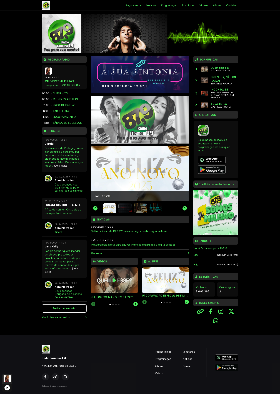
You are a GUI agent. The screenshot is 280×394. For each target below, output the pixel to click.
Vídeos (203, 5)
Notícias (151, 5)
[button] (109, 208)
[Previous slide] (93, 304)
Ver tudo (140, 253)
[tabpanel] (114, 283)
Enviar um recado (64, 308)
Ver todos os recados (64, 317)
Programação (169, 5)
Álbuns (217, 5)
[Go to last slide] (95, 208)
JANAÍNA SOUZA (70, 85)
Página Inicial (133, 5)
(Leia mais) (60, 165)
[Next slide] (184, 208)
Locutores (188, 5)
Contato (231, 5)
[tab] (110, 304)
